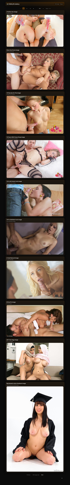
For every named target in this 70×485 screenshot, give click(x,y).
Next (42, 452)
